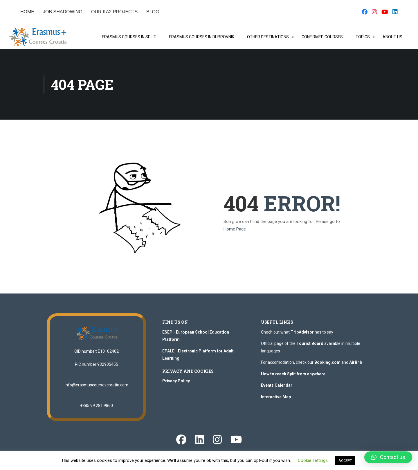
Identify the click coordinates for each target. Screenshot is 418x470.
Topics (363, 37)
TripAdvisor (302, 332)
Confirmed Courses (322, 37)
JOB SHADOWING (62, 11)
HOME (27, 11)
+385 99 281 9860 (96, 405)
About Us (392, 37)
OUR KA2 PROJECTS (114, 11)
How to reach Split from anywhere (293, 374)
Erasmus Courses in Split (129, 37)
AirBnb (355, 362)
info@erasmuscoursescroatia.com (96, 385)
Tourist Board (309, 343)
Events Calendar (276, 385)
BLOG (152, 11)
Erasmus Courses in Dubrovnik (201, 37)
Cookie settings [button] (313, 460)
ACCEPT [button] (345, 460)
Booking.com (327, 362)
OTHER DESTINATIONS (268, 37)
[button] (388, 457)
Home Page (235, 229)
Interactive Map (276, 397)
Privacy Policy (176, 381)
